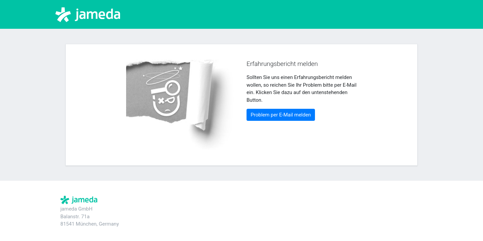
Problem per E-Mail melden (281, 115)
